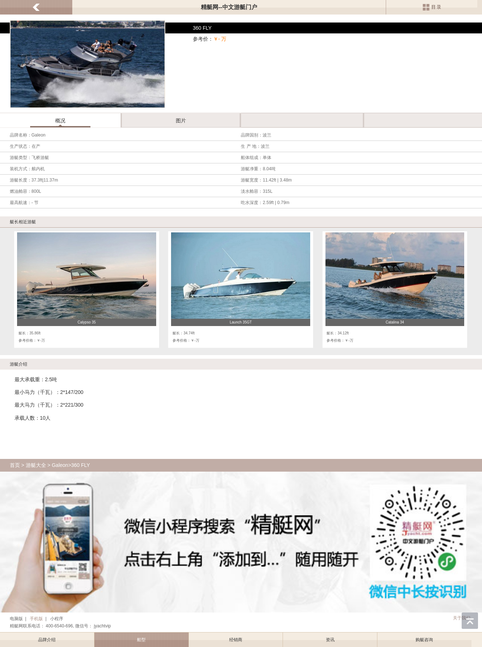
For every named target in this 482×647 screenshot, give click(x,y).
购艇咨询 (424, 639)
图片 (181, 120)
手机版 (36, 618)
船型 (141, 639)
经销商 (235, 639)
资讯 (330, 639)
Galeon (60, 465)
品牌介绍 (47, 639)
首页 (15, 465)
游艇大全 (36, 465)
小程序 (56, 618)
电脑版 (16, 618)
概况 (60, 120)
